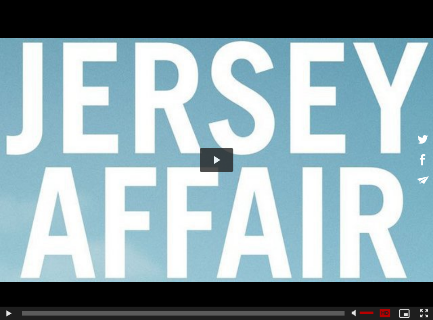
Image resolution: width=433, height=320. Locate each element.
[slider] (183, 313)
